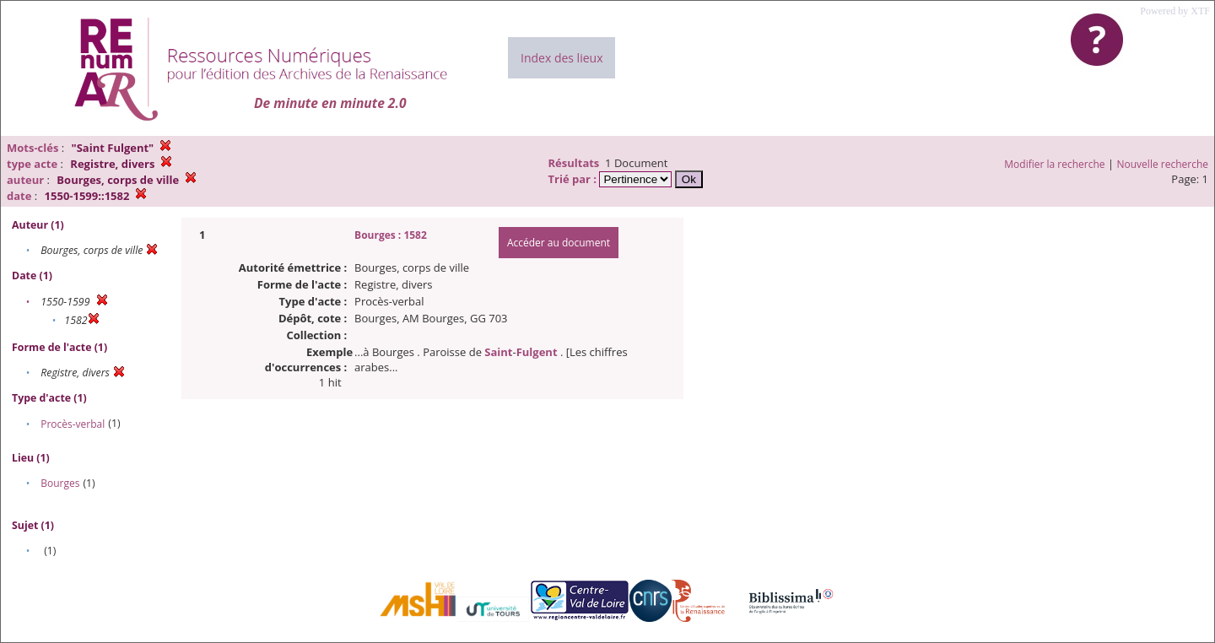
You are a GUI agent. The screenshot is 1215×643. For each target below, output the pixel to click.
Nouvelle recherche (1163, 164)
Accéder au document (558, 242)
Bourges (59, 483)
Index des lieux (561, 58)
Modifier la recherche (1054, 164)
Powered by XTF (1175, 11)
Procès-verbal (72, 424)
